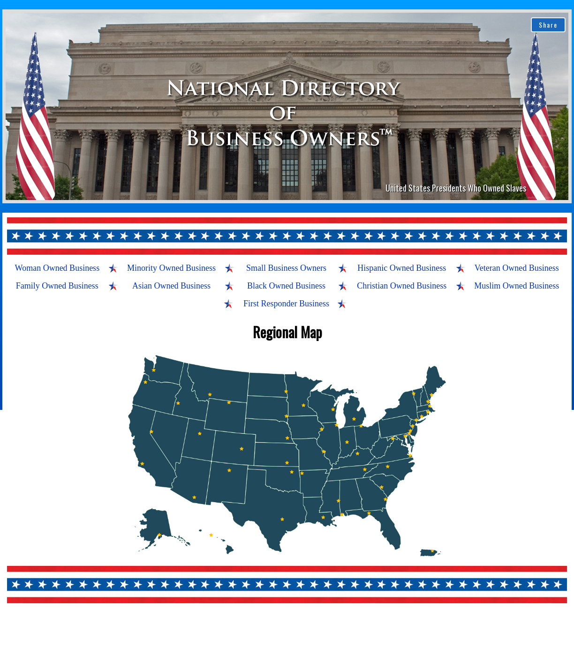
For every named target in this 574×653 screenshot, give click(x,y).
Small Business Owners (286, 268)
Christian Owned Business (401, 285)
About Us (42, 632)
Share (548, 25)
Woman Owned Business (57, 268)
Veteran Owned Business (517, 268)
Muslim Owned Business (516, 285)
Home (18, 632)
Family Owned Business (57, 285)
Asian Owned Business (171, 285)
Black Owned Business (286, 285)
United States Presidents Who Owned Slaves (455, 188)
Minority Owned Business (171, 268)
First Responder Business (286, 303)
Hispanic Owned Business (401, 268)
